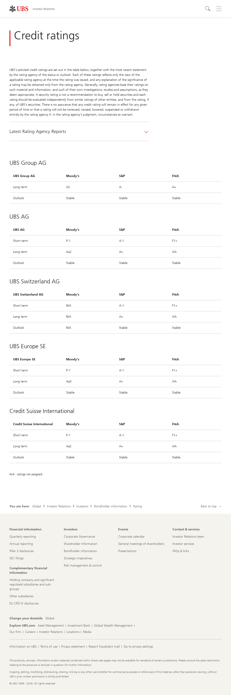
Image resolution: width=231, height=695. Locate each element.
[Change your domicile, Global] (49, 618)
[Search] (208, 9)
